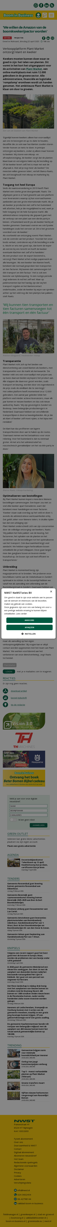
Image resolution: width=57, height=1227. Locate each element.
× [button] (51, 592)
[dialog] (28, 613)
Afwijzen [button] (29, 627)
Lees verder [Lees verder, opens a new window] (21, 613)
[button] (28, 633)
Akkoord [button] (29, 620)
